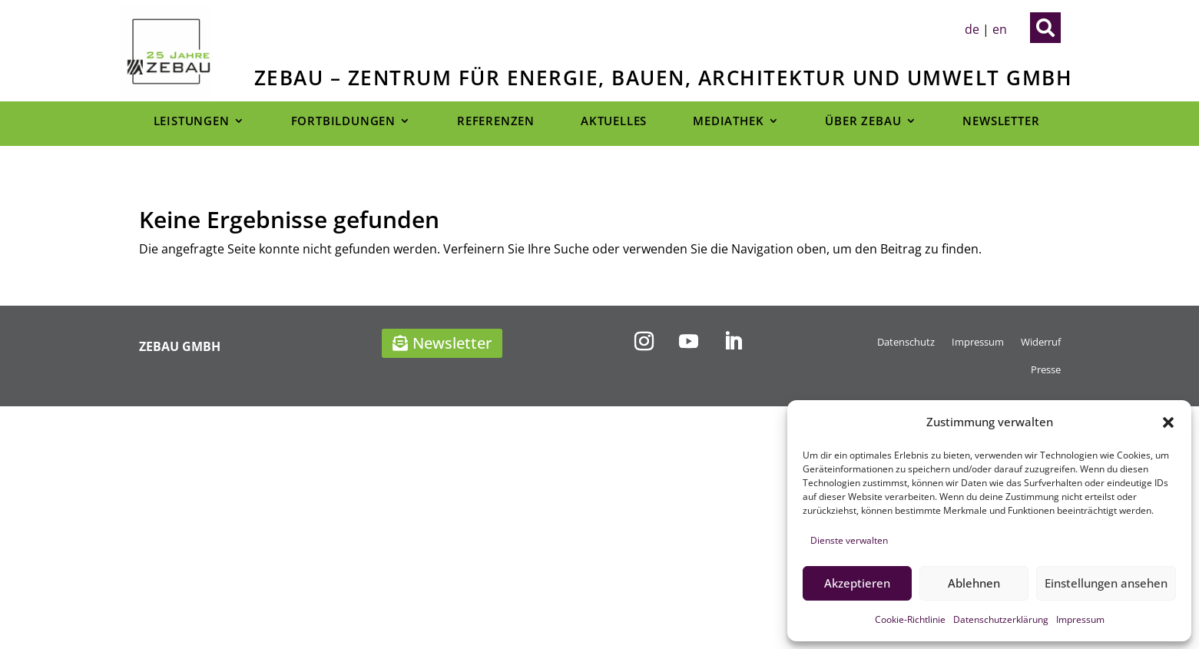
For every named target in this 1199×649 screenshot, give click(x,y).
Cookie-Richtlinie (910, 619)
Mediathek (728, 121)
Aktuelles (614, 121)
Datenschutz (906, 342)
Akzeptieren (857, 583)
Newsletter (1000, 121)
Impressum (1080, 619)
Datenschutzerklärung (1000, 619)
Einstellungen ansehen (1106, 583)
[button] (1168, 422)
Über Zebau (863, 121)
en (999, 29)
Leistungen (192, 121)
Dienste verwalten (849, 540)
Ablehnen (974, 583)
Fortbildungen (343, 121)
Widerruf (1041, 342)
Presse (1046, 369)
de (972, 29)
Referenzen (496, 121)
